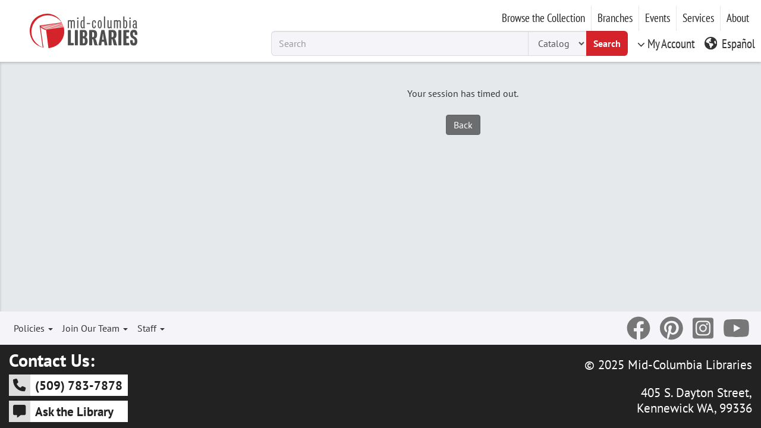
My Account (666, 43)
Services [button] (698, 18)
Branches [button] (615, 18)
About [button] (738, 18)
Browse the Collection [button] (543, 18)
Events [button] (657, 18)
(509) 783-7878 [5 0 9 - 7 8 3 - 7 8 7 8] (65, 385)
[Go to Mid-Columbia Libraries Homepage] (83, 31)
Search (607, 43)
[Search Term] (399, 43)
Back (463, 125)
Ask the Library (61, 411)
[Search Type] (557, 43)
